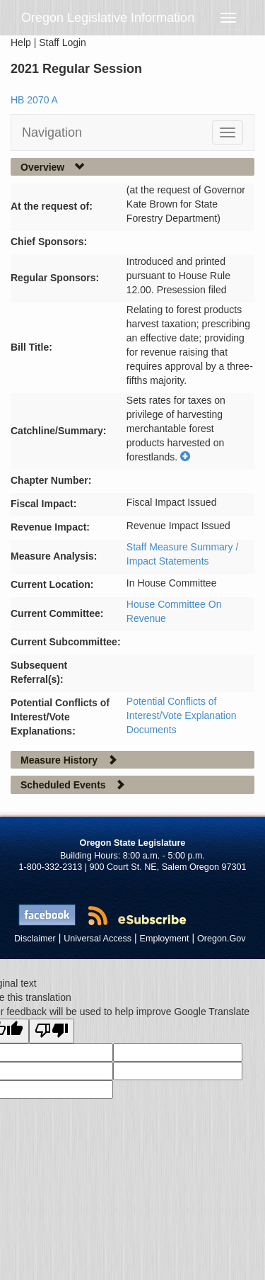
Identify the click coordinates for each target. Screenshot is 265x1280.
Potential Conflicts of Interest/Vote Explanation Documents (181, 715)
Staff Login (62, 42)
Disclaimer (35, 939)
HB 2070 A (34, 100)
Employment (164, 939)
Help (21, 42)
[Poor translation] (51, 1031)
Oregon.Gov (221, 939)
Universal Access (97, 939)
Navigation (52, 132)
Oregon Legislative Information (107, 18)
